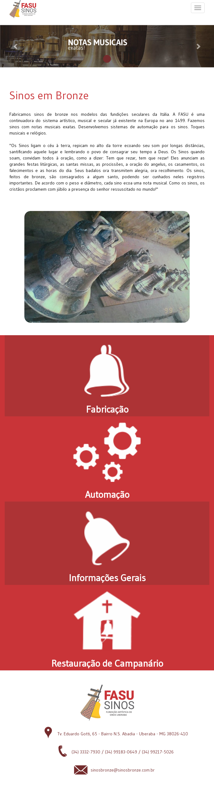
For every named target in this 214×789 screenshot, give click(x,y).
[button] (16, 46)
